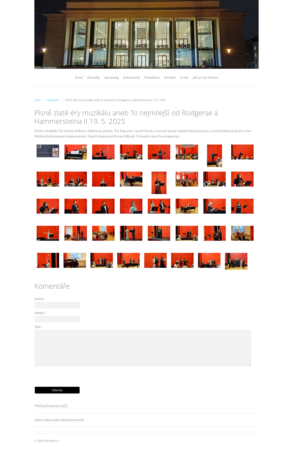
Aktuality (93, 77)
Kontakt (170, 77)
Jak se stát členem (205, 77)
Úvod (79, 77)
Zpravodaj (111, 77)
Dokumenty (131, 77)
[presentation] (145, 375)
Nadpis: (40, 313)
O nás (184, 77)
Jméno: (39, 299)
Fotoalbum (152, 77)
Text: (38, 327)
